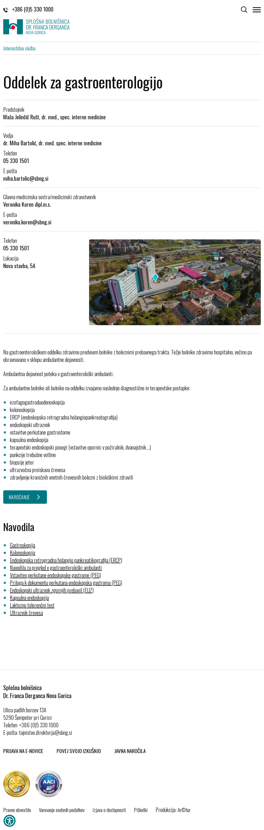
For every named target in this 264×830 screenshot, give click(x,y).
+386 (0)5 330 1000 (28, 9)
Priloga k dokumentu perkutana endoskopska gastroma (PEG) (66, 583)
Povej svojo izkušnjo (79, 750)
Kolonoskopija (22, 553)
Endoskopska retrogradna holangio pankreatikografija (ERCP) (66, 560)
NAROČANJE (19, 497)
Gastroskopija (22, 545)
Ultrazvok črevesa (26, 613)
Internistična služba (19, 48)
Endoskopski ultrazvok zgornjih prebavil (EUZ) (52, 590)
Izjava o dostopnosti (109, 809)
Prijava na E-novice (23, 750)
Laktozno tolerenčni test (32, 605)
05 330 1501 (16, 161)
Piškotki (141, 809)
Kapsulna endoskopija (29, 598)
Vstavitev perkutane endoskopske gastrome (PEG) (55, 575)
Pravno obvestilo (17, 809)
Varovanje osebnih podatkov (62, 809)
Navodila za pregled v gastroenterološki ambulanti (56, 568)
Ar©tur (184, 809)
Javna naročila (130, 750)
